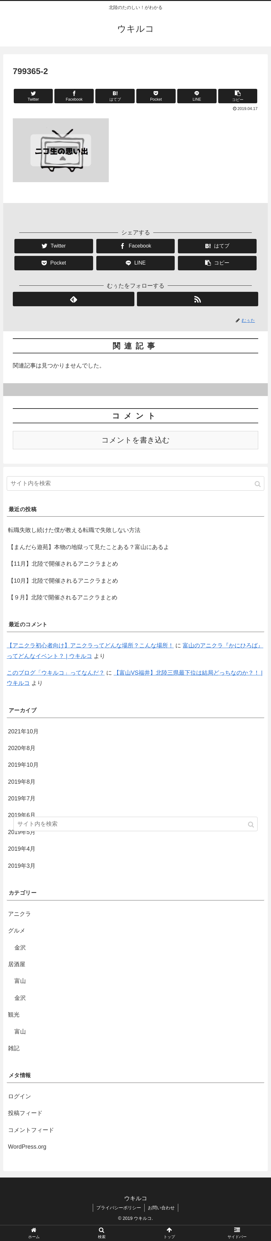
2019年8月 (22, 782)
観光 (14, 1014)
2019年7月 (22, 798)
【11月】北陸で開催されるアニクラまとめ (63, 564)
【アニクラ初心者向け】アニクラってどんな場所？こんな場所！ (90, 645)
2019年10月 (23, 765)
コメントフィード (31, 1130)
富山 (20, 981)
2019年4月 (22, 849)
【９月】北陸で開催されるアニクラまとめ (62, 597)
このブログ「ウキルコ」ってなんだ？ (56, 673)
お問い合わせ (161, 1207)
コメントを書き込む (135, 440)
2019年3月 (22, 866)
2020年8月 (22, 748)
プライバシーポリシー (118, 1207)
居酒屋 (16, 964)
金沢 (20, 947)
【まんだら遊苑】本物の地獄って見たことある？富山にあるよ (88, 547)
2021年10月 (23, 731)
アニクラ (19, 914)
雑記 (14, 1048)
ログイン (19, 1096)
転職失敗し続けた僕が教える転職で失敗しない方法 (74, 530)
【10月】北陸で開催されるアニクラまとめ (63, 581)
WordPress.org (27, 1147)
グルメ (16, 930)
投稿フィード (25, 1113)
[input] (135, 483)
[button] (258, 484)
